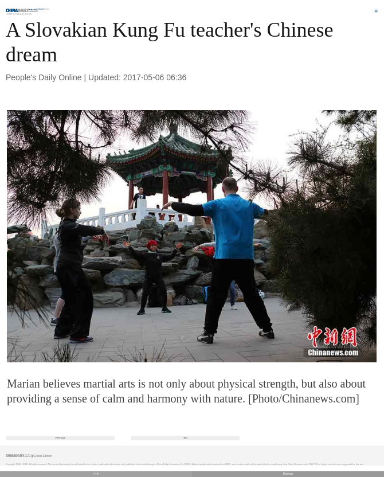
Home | (10, 14)
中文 (96, 473)
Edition (44, 9)
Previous (60, 437)
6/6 (185, 437)
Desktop (288, 473)
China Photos (23, 14)
